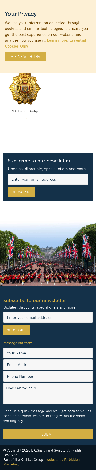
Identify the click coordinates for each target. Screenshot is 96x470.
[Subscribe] (21, 192)
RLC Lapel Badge (24, 111)
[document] (48, 34)
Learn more (57, 40)
